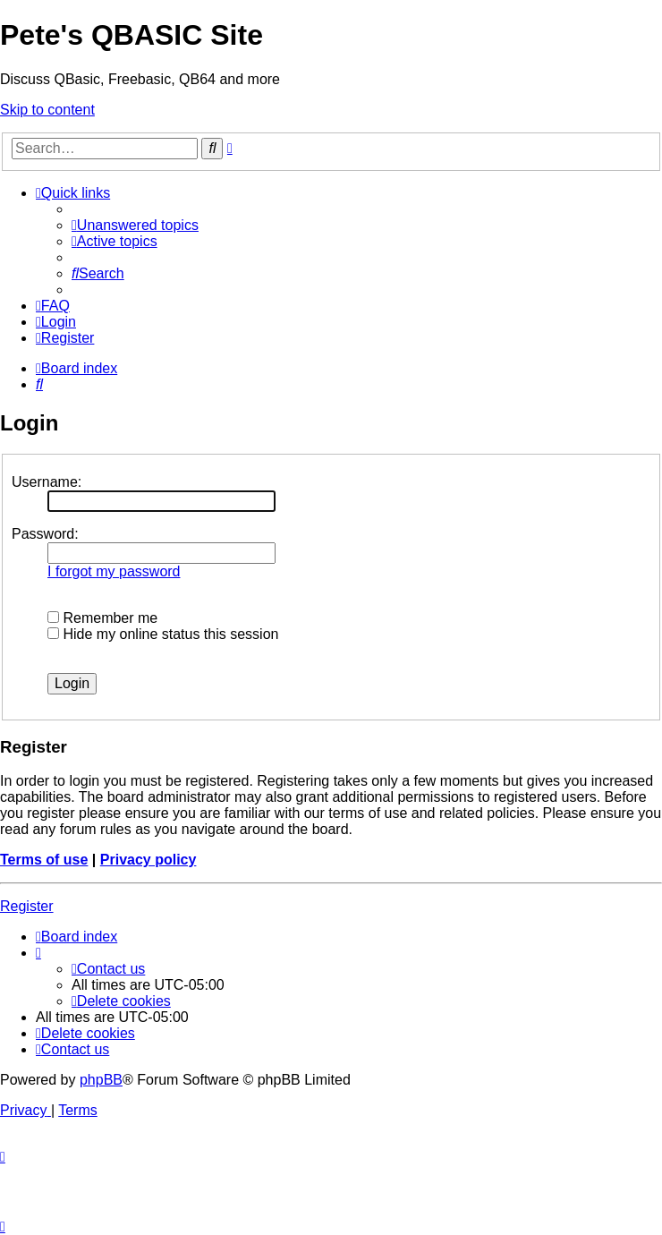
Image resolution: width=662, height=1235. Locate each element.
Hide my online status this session (162, 634)
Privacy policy (148, 859)
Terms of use (44, 859)
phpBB (101, 1079)
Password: (45, 533)
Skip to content (47, 109)
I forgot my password (114, 571)
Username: (46, 482)
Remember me (102, 618)
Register (27, 906)
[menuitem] (135, 225)
